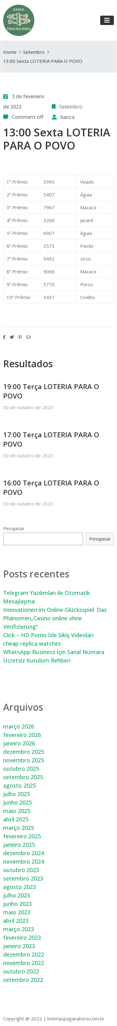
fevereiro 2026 (22, 735)
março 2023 (18, 929)
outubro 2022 (21, 971)
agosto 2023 (19, 887)
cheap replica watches (32, 643)
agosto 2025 (19, 785)
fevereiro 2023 (22, 937)
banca (68, 117)
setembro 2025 (23, 777)
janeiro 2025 (19, 844)
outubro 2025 (21, 768)
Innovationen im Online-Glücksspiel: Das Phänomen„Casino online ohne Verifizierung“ (55, 618)
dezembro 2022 (23, 954)
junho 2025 (17, 802)
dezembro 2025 (23, 751)
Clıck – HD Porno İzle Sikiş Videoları (48, 635)
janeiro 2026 (19, 743)
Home (10, 52)
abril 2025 (15, 819)
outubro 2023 (21, 870)
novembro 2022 (23, 963)
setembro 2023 (23, 878)
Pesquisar (14, 528)
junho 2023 (17, 903)
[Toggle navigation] (107, 20)
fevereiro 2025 (22, 836)
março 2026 (18, 726)
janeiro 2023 (19, 946)
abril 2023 (15, 920)
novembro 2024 (23, 861)
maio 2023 (16, 912)
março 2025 (18, 827)
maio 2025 (16, 811)
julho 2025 (16, 794)
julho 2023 (16, 895)
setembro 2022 (23, 979)
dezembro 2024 (23, 853)
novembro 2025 (23, 760)
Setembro (34, 52)
